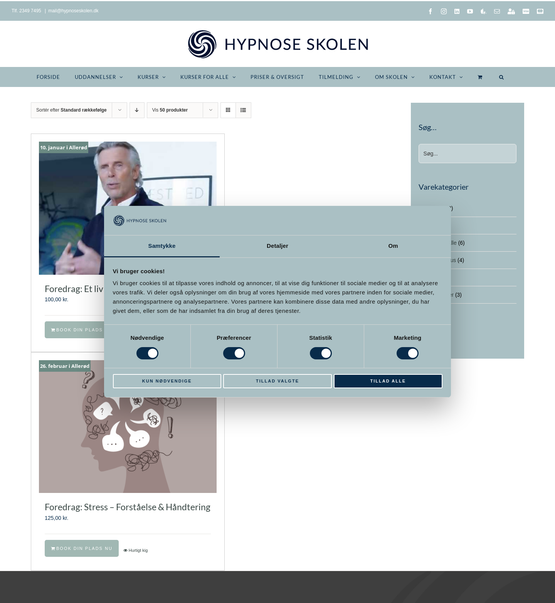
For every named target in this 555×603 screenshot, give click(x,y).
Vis (170, 110)
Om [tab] (393, 245)
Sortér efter (71, 110)
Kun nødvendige (167, 381)
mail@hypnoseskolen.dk (73, 10)
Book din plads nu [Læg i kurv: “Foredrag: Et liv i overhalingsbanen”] (84, 329)
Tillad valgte (277, 381)
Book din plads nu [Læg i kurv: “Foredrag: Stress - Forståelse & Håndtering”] (84, 548)
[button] (501, 77)
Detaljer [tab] (277, 245)
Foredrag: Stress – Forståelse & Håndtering (127, 506)
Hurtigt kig (138, 550)
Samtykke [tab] (162, 245)
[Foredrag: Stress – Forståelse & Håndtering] (128, 426)
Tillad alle (388, 381)
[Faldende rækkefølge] (137, 110)
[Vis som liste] (243, 110)
